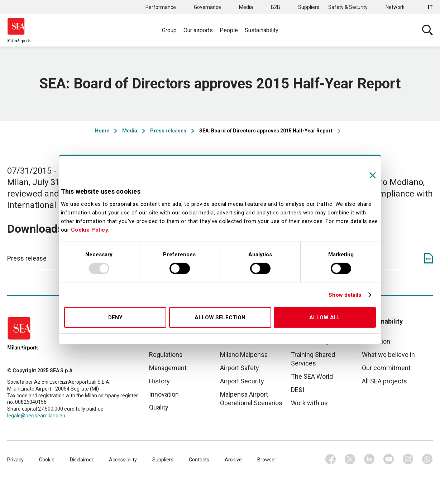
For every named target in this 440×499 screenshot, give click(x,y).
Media (246, 7)
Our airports (198, 30)
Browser (266, 459)
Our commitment (386, 368)
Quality (158, 407)
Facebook (330, 459)
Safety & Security (348, 7)
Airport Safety (239, 368)
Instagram (408, 459)
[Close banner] (372, 175)
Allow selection (220, 317)
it (430, 7)
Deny (115, 317)
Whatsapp (427, 459)
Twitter (350, 459)
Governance (207, 7)
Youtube (388, 459)
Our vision (376, 341)
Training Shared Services (313, 359)
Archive (233, 459)
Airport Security (242, 381)
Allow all (324, 317)
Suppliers (308, 7)
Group (169, 30)
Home (102, 131)
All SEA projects (384, 381)
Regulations (166, 354)
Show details (345, 295)
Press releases (168, 131)
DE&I (297, 389)
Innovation (164, 394)
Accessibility (123, 459)
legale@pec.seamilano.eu (36, 415)
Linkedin (369, 459)
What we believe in (388, 354)
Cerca (427, 30)
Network (395, 7)
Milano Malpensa (244, 354)
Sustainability (261, 30)
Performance (160, 7)
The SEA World (312, 376)
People (229, 30)
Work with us (309, 403)
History (159, 381)
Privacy (15, 459)
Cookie (46, 459)
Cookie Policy (90, 230)
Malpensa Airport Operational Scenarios (251, 399)
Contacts (199, 459)
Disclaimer (82, 459)
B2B (275, 7)
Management (168, 368)
